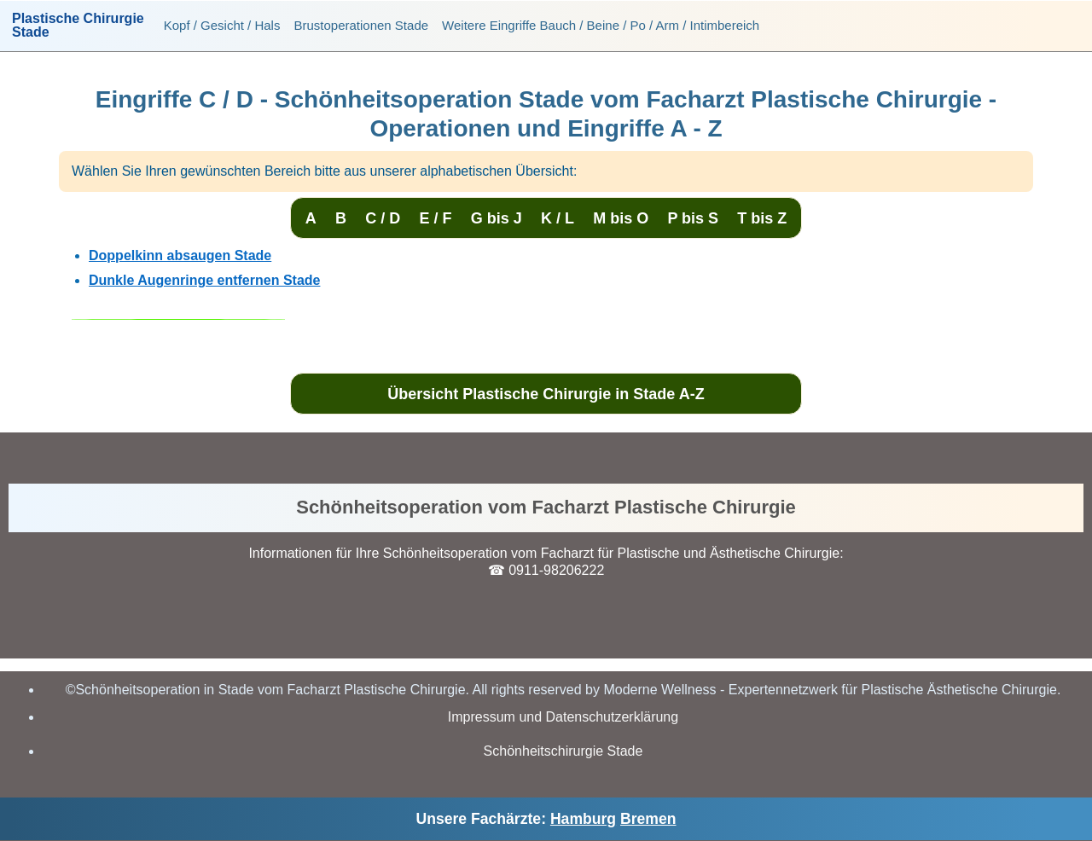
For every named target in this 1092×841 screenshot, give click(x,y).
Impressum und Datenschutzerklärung (563, 717)
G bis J (496, 218)
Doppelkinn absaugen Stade (180, 255)
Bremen (648, 818)
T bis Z (762, 218)
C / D (382, 218)
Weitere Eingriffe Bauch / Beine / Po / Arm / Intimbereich (600, 25)
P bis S (692, 218)
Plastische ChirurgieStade (78, 25)
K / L (557, 218)
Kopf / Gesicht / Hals (222, 25)
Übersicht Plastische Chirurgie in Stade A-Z (545, 394)
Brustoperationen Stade (360, 25)
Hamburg (583, 818)
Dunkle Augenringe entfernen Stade (204, 280)
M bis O (620, 218)
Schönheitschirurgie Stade (563, 751)
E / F (435, 218)
